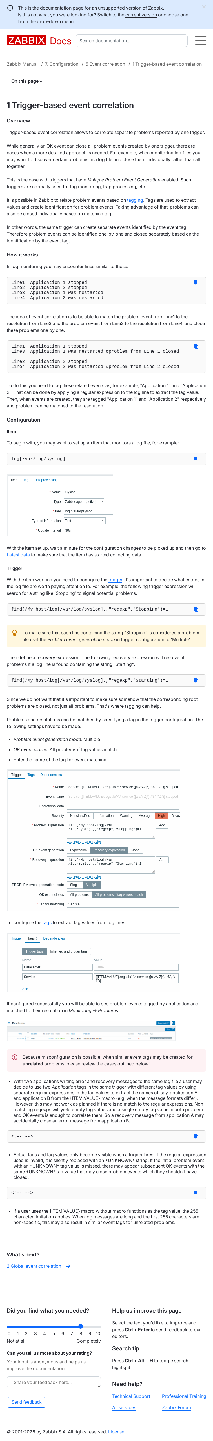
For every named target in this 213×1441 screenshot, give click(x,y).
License (116, 1432)
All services (124, 1407)
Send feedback (27, 1402)
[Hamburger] (200, 40)
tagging (135, 200)
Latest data (18, 566)
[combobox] (133, 40)
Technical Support (131, 1396)
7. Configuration (61, 64)
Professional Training (184, 1396)
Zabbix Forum (176, 1407)
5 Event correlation (105, 64)
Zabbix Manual (22, 64)
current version (141, 14)
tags (47, 936)
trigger (115, 591)
